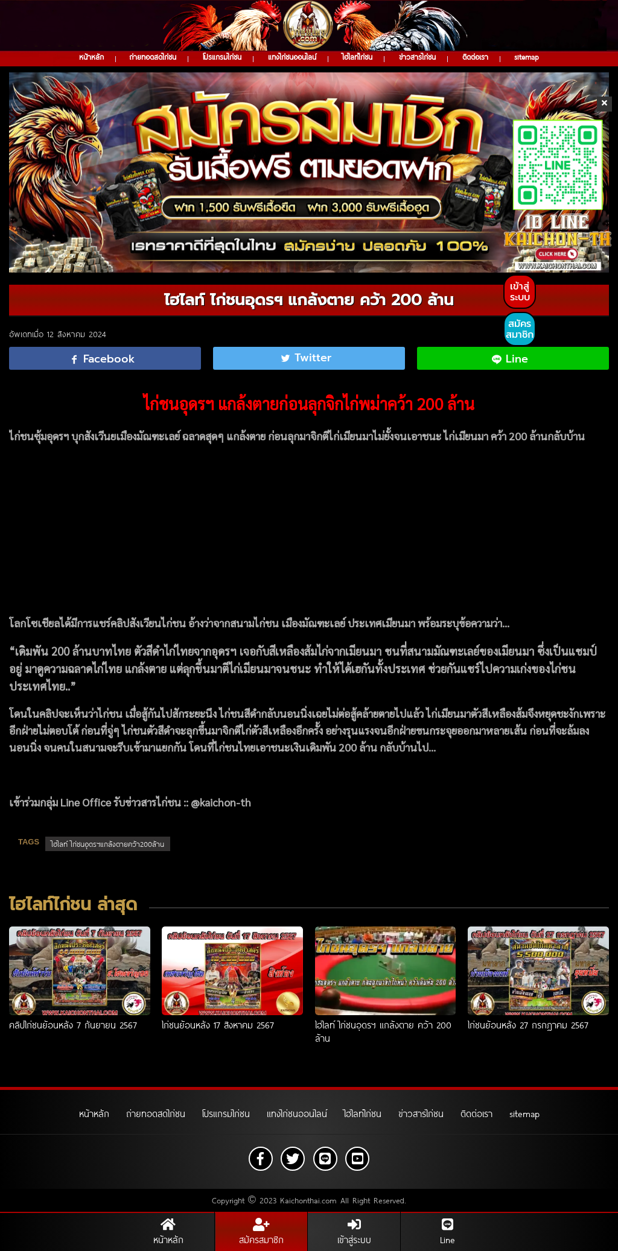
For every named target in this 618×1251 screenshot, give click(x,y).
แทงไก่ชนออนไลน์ (292, 56)
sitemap (526, 56)
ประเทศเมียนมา (381, 623)
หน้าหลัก (91, 56)
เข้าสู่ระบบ (520, 292)
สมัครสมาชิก (520, 329)
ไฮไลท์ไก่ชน (357, 56)
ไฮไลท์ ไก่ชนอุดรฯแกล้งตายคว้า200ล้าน (107, 843)
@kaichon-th (221, 802)
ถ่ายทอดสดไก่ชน (152, 56)
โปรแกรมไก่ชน (222, 56)
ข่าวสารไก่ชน (417, 56)
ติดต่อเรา (475, 56)
